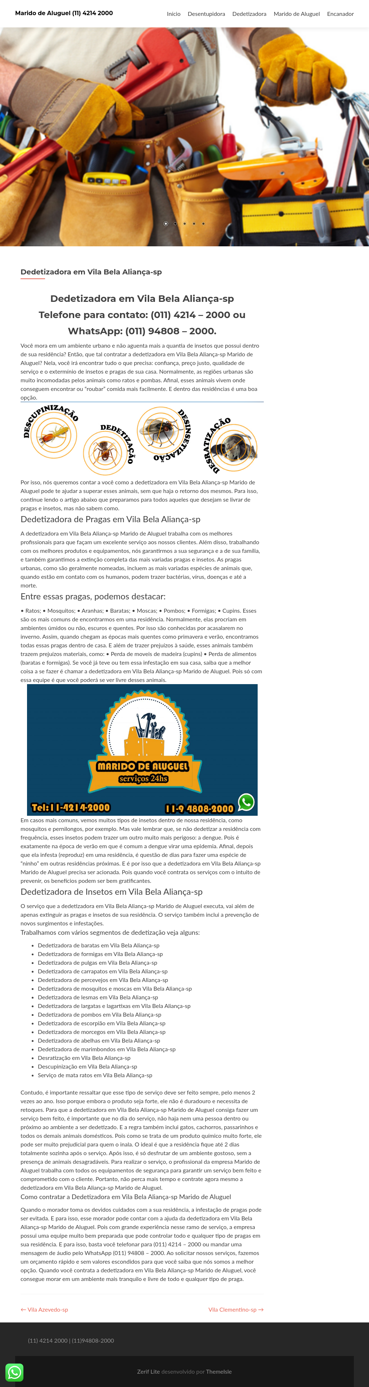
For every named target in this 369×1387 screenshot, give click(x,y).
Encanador (340, 13)
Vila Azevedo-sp (44, 1309)
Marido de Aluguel (297, 13)
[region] (184, 123)
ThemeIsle (219, 1371)
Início (174, 13)
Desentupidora (206, 13)
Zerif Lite (149, 1371)
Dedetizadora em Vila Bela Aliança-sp (91, 272)
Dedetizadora (249, 13)
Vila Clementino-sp (236, 1309)
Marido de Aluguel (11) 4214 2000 (64, 13)
